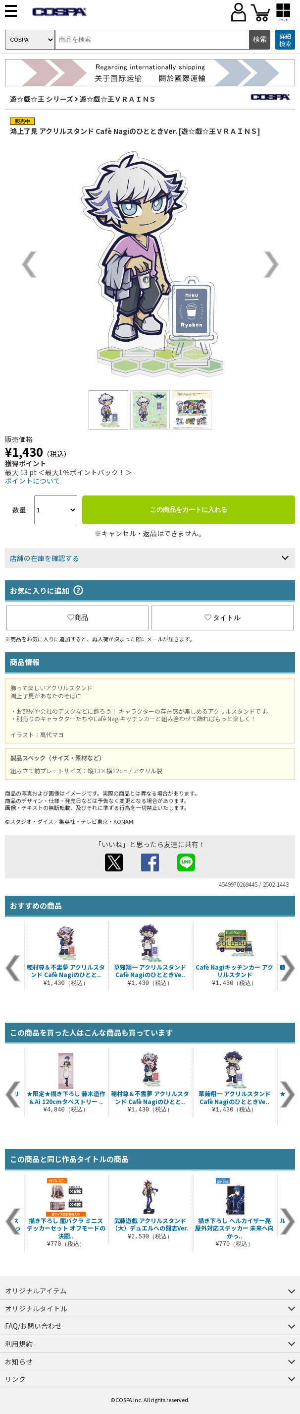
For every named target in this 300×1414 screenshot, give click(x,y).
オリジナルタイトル (36, 1308)
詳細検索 (285, 40)
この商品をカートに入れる (188, 509)
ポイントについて (32, 481)
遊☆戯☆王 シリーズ (41, 99)
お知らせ (19, 1361)
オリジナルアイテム (36, 1290)
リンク (15, 1379)
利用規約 (19, 1344)
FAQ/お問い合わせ (33, 1326)
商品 (77, 617)
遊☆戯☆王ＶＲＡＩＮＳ (118, 99)
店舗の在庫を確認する (44, 558)
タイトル (222, 617)
